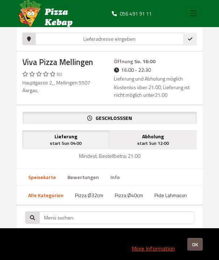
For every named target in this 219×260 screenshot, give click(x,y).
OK (195, 244)
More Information (153, 248)
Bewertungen (83, 177)
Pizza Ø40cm (129, 195)
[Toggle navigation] (193, 13)
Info (115, 177)
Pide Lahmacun (170, 195)
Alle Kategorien (45, 195)
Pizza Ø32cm (89, 195)
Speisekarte (42, 177)
